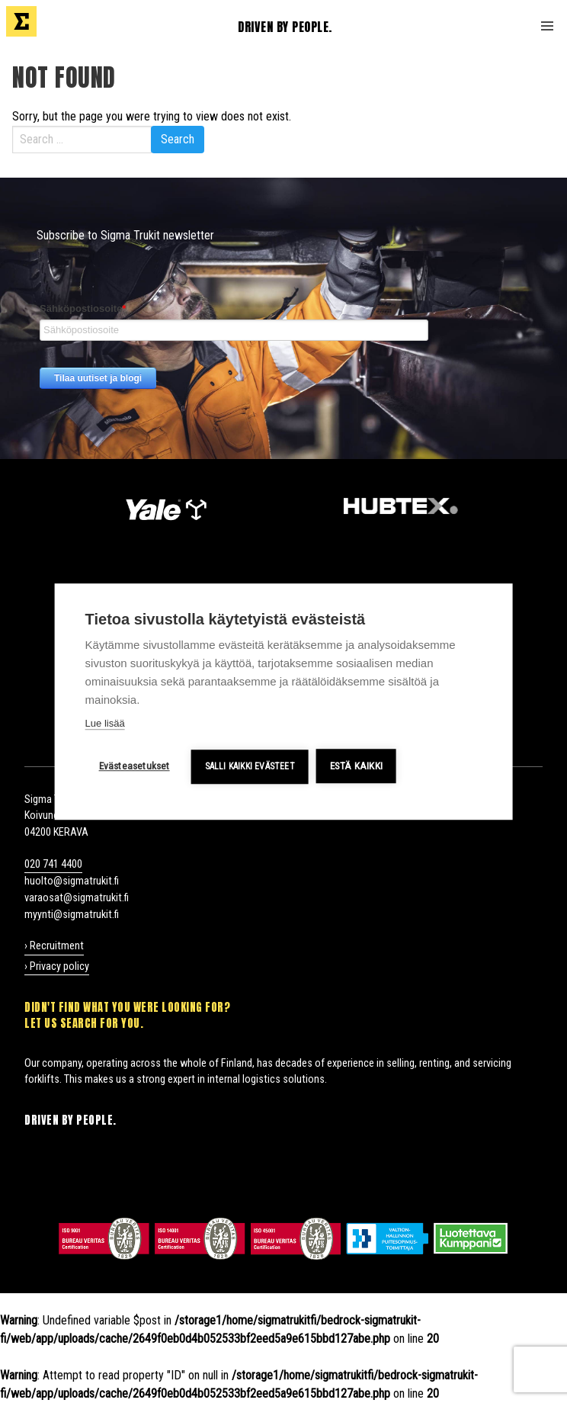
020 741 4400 (53, 864)
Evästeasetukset (134, 765)
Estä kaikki (356, 765)
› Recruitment (54, 945)
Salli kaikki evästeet (250, 766)
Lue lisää (105, 723)
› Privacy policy (56, 966)
